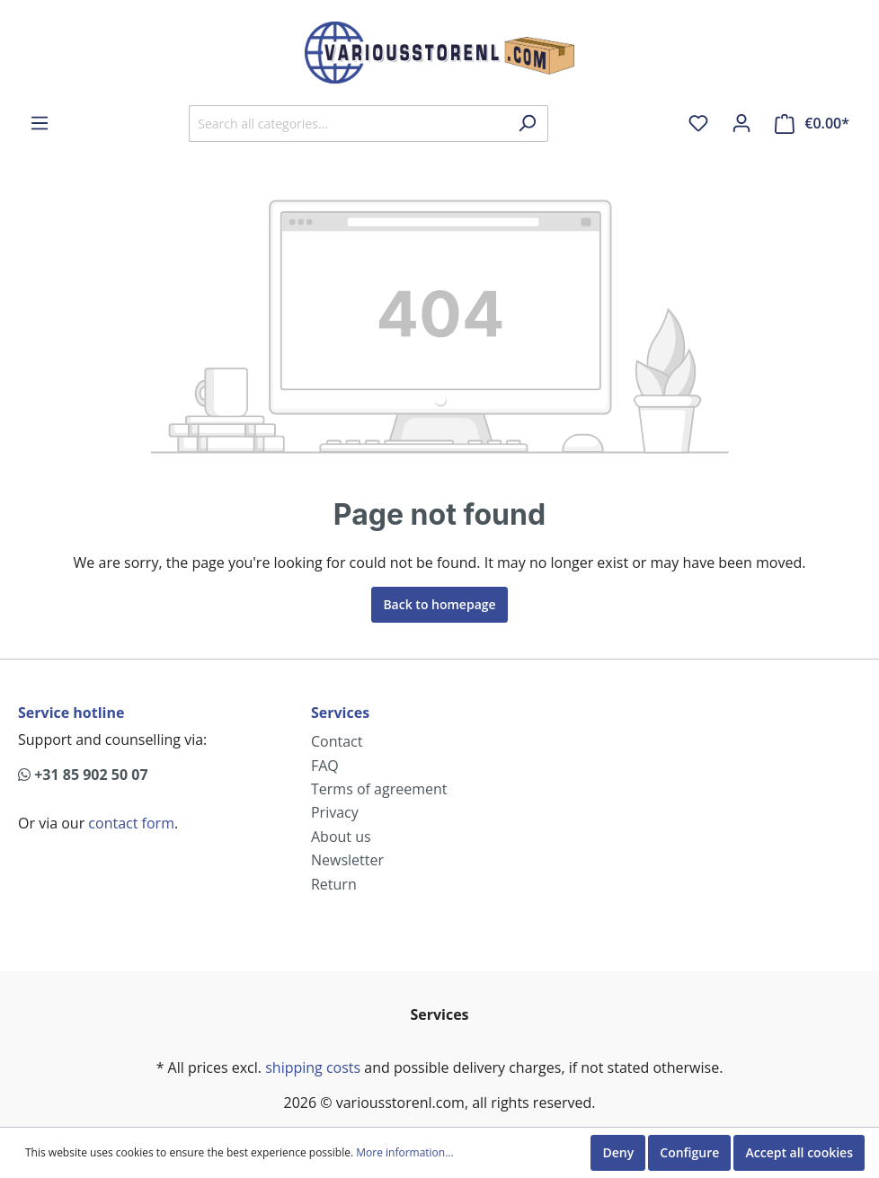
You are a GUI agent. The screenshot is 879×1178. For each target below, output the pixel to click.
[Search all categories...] (348, 123)
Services (340, 712)
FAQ (325, 765)
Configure (689, 1152)
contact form (131, 823)
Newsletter (347, 860)
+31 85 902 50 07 (83, 774)
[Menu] (39, 123)
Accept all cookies (799, 1152)
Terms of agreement (379, 789)
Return (334, 884)
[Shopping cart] (812, 123)
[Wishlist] (698, 123)
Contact (336, 741)
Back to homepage (439, 604)
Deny (618, 1152)
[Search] (527, 123)
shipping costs (312, 1067)
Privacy (335, 812)
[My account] (741, 123)
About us (341, 836)
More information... (404, 1153)
